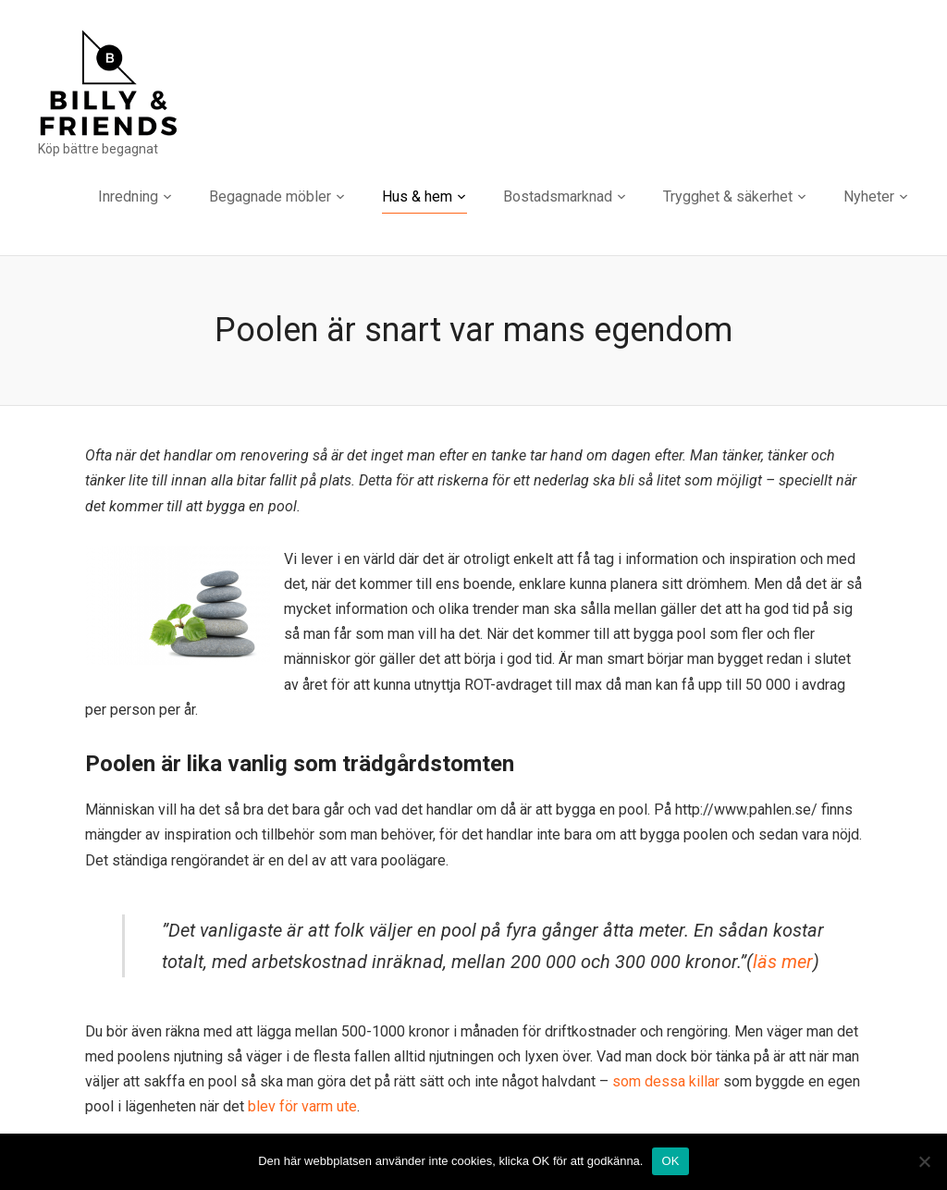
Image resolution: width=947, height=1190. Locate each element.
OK (670, 1161)
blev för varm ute (302, 1106)
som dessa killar (667, 1081)
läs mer (783, 962)
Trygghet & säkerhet (728, 196)
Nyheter (868, 196)
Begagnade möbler (270, 196)
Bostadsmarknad (557, 196)
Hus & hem (417, 196)
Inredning (128, 196)
